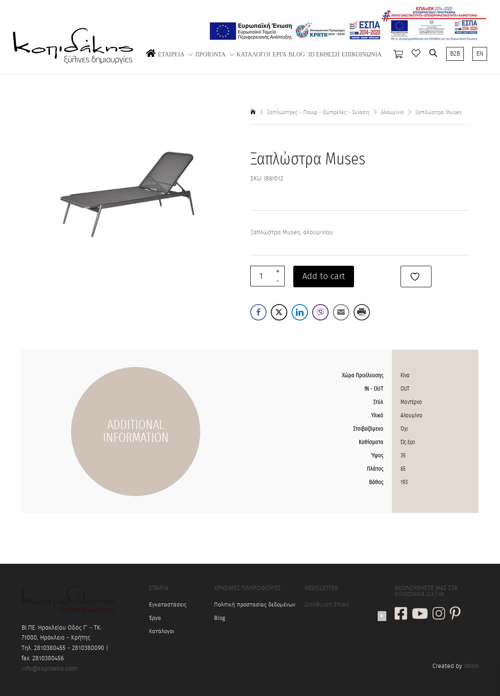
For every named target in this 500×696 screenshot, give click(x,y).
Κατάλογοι (161, 631)
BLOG (297, 55)
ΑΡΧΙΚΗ (151, 62)
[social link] (400, 614)
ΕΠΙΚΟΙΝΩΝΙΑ (362, 55)
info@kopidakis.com (49, 669)
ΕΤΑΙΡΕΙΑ (171, 55)
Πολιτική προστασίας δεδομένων (254, 605)
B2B (455, 54)
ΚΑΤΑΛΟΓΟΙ (253, 55)
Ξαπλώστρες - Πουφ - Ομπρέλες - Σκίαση (318, 112)
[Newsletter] (382, 616)
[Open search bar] (433, 53)
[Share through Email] (341, 312)
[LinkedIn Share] (300, 312)
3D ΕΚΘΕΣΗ (323, 55)
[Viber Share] (320, 312)
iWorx (471, 666)
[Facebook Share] (258, 312)
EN (479, 54)
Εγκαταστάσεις (167, 605)
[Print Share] (362, 312)
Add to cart (323, 276)
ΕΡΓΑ (279, 55)
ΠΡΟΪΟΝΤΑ (210, 55)
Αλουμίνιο (392, 112)
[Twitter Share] (279, 312)
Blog (219, 618)
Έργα (155, 618)
